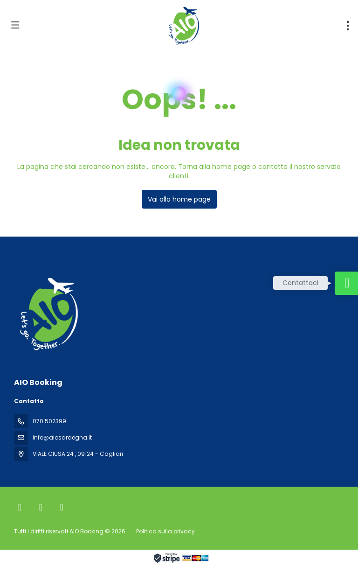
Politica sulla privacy (165, 531)
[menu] (347, 26)
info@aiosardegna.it (62, 437)
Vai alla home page (179, 199)
